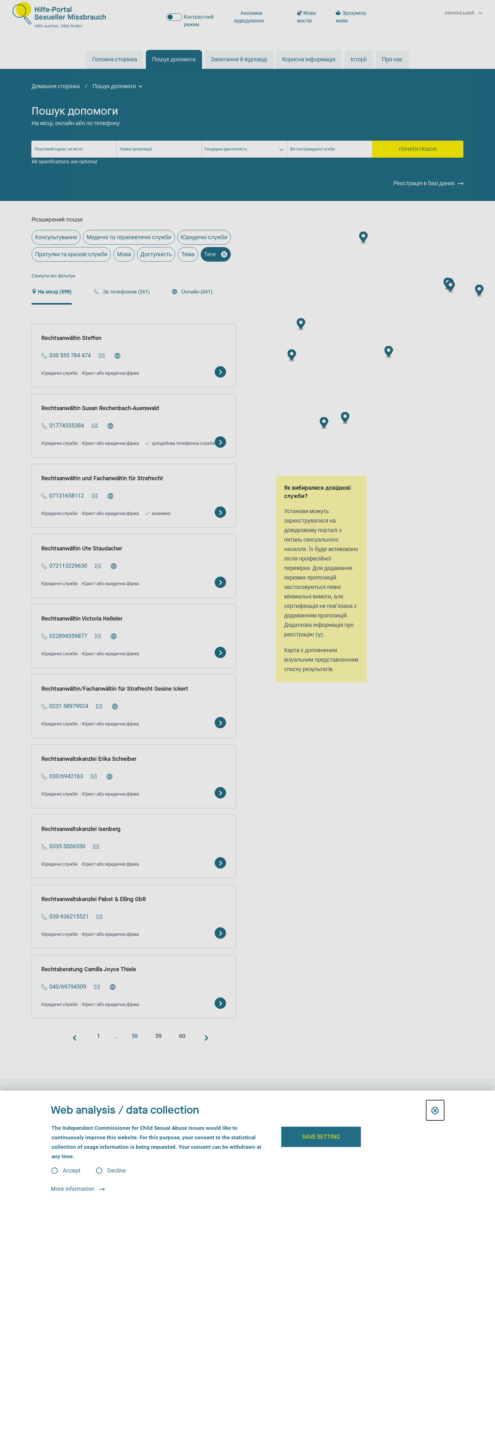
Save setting (321, 1136)
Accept (72, 1170)
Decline (116, 1170)
